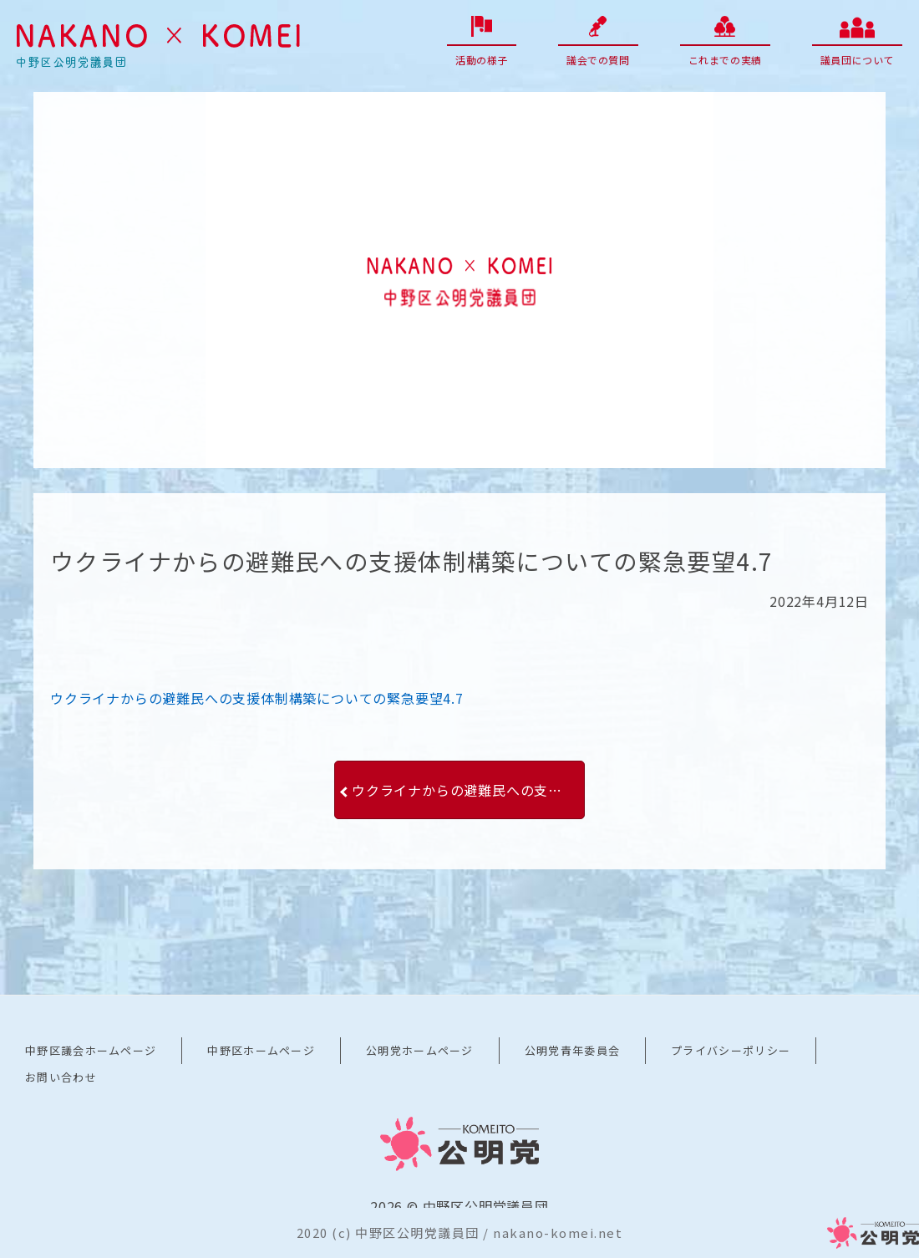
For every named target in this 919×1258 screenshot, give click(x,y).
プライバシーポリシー (730, 1050)
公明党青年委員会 (572, 1050)
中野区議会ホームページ (90, 1050)
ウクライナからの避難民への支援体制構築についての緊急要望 (468, 790)
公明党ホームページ (420, 1050)
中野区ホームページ (261, 1050)
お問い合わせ (61, 1077)
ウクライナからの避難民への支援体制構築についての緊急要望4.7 (257, 698)
